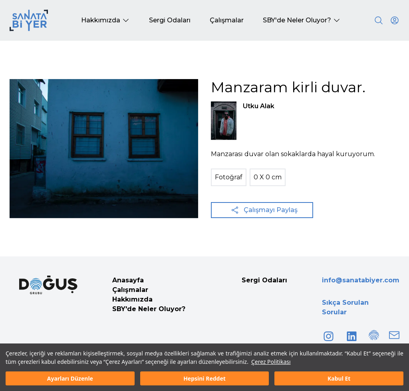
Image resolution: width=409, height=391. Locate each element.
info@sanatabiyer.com (360, 280)
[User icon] (394, 20)
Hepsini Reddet (204, 378)
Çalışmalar (130, 290)
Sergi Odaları (264, 280)
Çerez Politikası (271, 361)
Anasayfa (128, 280)
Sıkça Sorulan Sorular (345, 307)
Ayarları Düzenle (70, 378)
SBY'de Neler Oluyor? (148, 309)
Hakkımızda (132, 299)
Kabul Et (339, 378)
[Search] (378, 20)
